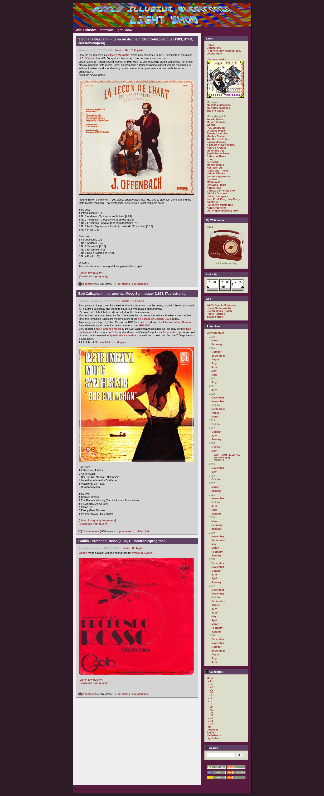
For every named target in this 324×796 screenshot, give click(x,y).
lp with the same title (123, 335)
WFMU (211, 124)
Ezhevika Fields (216, 184)
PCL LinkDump (216, 127)
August (216, 359)
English (138, 50)
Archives (213, 326)
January (217, 439)
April (215, 374)
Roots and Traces (218, 170)
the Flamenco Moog (108, 328)
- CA (211, 686)
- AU (210, 681)
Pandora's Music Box (220, 204)
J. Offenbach (90, 58)
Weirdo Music (215, 119)
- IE (210, 698)
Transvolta (168, 332)
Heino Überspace (217, 196)
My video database (218, 107)
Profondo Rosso (142, 552)
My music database (219, 104)
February (217, 344)
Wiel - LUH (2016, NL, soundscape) (227, 456)
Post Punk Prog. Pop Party (223, 199)
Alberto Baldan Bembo (177, 322)
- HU (211, 695)
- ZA (210, 721)
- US (210, 715)
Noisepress (214, 187)
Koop (210, 159)
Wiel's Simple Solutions (221, 305)
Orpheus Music (216, 130)
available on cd (109, 342)
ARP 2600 (144, 325)
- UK (211, 712)
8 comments (88, 283)
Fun (209, 726)
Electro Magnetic (118, 55)
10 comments (89, 531)
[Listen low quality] (91, 272)
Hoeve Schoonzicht (219, 308)
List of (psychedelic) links (223, 210)
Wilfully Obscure (217, 193)
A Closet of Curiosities (221, 144)
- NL (210, 709)
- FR (125, 50)
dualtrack (212, 202)
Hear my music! (216, 59)
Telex (115, 332)
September (218, 355)
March (215, 340)
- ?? (210, 723)
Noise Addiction (217, 207)
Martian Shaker (216, 136)
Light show (214, 738)
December (218, 397)
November (218, 401)
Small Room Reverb (219, 153)
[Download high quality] (94, 276)
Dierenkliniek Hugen (219, 311)
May (214, 370)
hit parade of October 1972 (154, 318)
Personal (212, 729)
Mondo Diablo (215, 164)
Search (212, 748)
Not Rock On (215, 167)
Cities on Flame (216, 156)
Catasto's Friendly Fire (221, 190)
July (214, 363)
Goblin (83, 552)
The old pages (215, 110)
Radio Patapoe (216, 313)
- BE (210, 684)
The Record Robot (218, 139)
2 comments (88, 694)
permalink (123, 283)
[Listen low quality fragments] (97, 520)
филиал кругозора (219, 176)
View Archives (215, 332)
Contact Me (214, 47)
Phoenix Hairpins (217, 133)
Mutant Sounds (216, 122)
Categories (214, 671)
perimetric (213, 162)
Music (118, 50)
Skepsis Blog (215, 316)
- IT (131, 50)
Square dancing (217, 142)
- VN (210, 718)
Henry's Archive (217, 147)
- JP (210, 706)
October (217, 351)
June (215, 367)
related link (141, 283)
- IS (210, 701)
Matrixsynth (214, 182)
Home (210, 45)
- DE (210, 689)
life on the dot (215, 150)
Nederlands (214, 735)
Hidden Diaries (216, 173)
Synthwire (213, 179)
